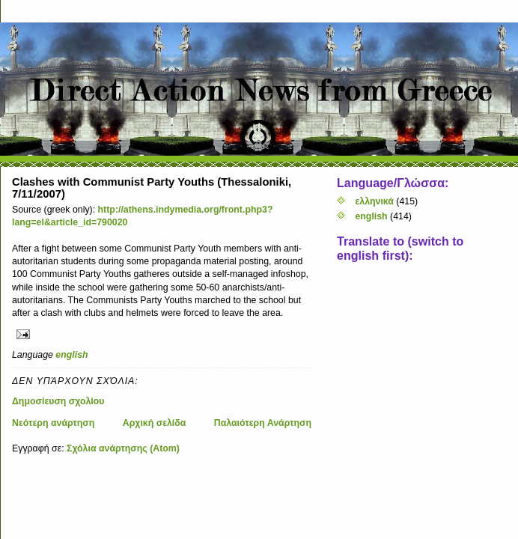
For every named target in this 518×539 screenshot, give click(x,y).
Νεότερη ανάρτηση (53, 423)
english (71, 355)
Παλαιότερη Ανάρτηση (262, 423)
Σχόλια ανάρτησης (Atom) (123, 448)
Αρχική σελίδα (154, 423)
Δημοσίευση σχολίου (58, 401)
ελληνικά (374, 201)
